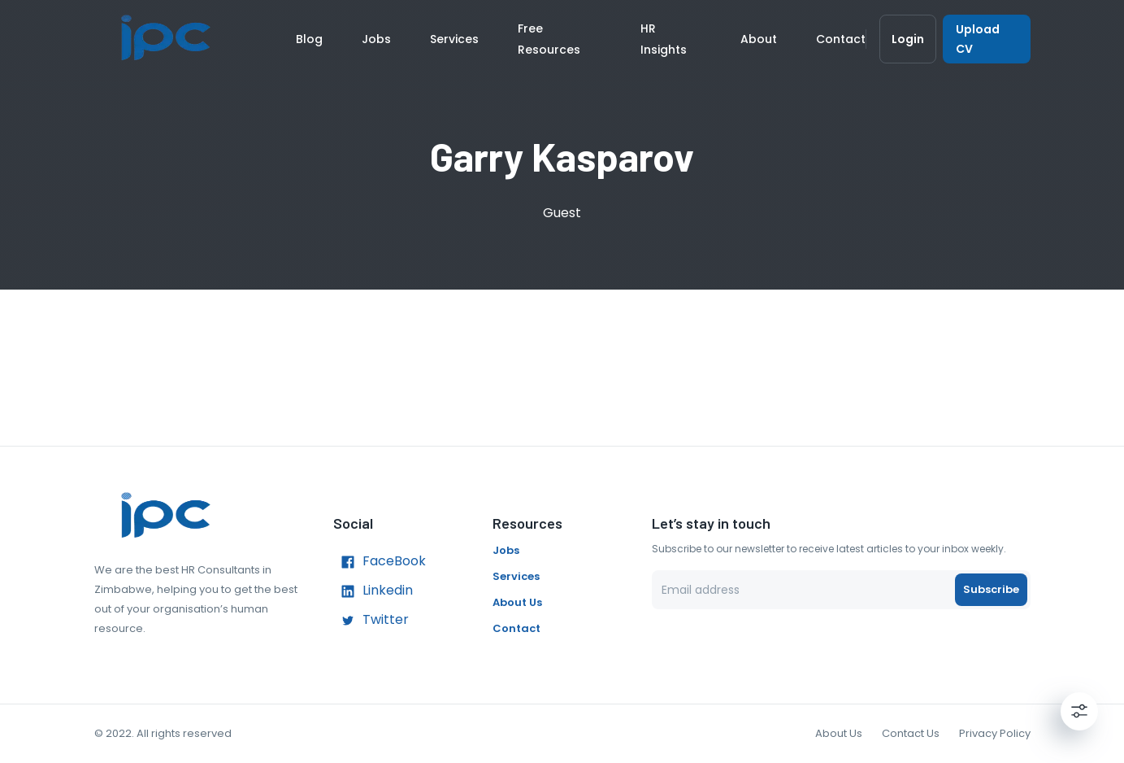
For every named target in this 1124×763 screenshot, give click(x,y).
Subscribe (991, 589)
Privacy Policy (995, 733)
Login (908, 39)
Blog (309, 39)
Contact (841, 39)
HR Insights (663, 39)
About (758, 39)
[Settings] (1079, 710)
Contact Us (911, 733)
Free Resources (549, 39)
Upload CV (986, 39)
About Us (517, 602)
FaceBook (379, 562)
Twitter (371, 620)
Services (454, 39)
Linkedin (373, 591)
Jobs (376, 39)
